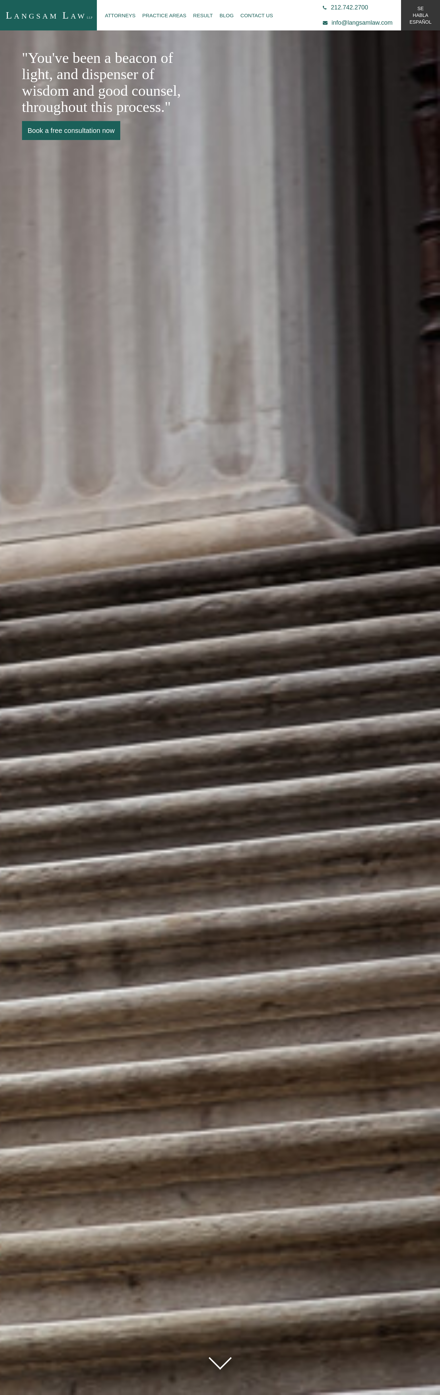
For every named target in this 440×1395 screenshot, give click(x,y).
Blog (226, 15)
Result (203, 15)
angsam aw (49, 15)
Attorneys (120, 15)
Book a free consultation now (71, 130)
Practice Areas (164, 15)
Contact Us (256, 15)
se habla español (421, 15)
